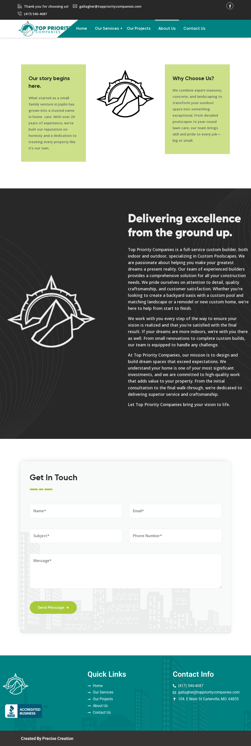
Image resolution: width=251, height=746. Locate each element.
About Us (167, 29)
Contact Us (194, 29)
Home (81, 29)
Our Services (107, 29)
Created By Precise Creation (47, 738)
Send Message (54, 607)
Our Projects (138, 29)
